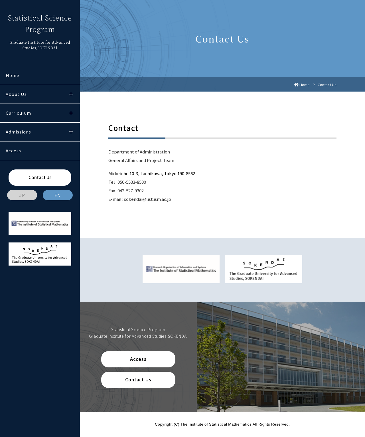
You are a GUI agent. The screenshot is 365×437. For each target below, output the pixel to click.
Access (13, 150)
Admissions (18, 132)
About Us (16, 94)
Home (12, 75)
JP (22, 195)
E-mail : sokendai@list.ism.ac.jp (139, 199)
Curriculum (18, 113)
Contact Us (40, 177)
